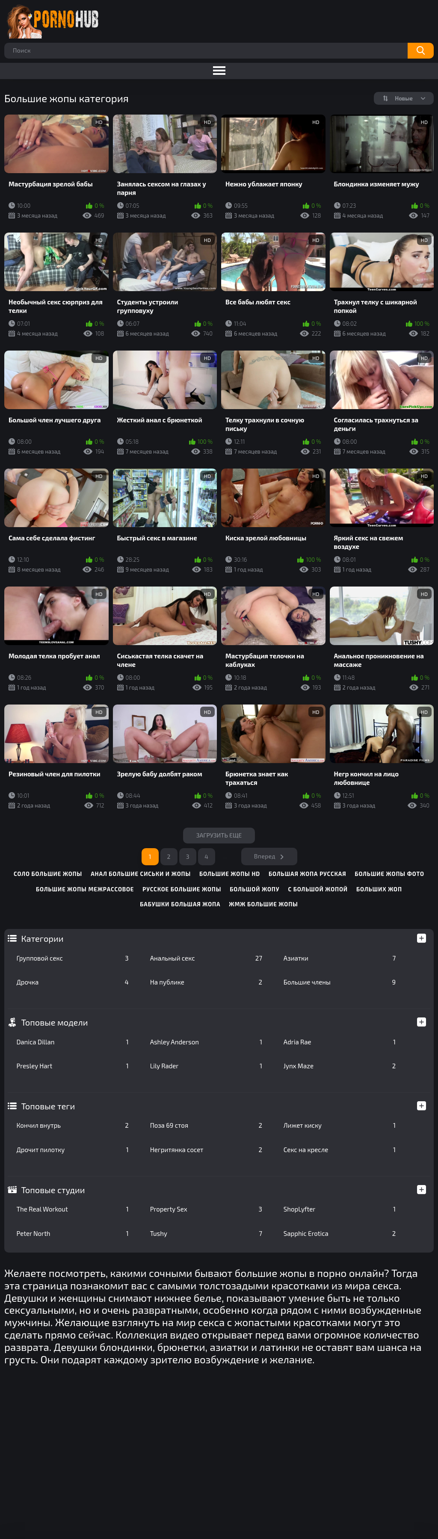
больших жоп (379, 889)
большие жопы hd (229, 873)
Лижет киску (340, 1125)
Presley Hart (72, 1066)
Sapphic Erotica (340, 1233)
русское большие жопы (181, 889)
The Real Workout (72, 1209)
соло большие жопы (48, 873)
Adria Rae (340, 1042)
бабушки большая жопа (180, 904)
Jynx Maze (340, 1066)
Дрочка (72, 982)
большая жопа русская (307, 873)
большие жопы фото (389, 873)
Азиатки (340, 958)
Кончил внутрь (72, 1125)
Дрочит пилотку (72, 1149)
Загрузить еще (219, 835)
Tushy (206, 1233)
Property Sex (206, 1209)
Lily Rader (206, 1066)
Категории (42, 938)
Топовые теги (48, 1106)
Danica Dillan (72, 1042)
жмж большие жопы (263, 904)
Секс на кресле (340, 1149)
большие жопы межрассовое (85, 889)
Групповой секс (72, 958)
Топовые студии (53, 1190)
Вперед (264, 856)
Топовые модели (54, 1022)
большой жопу (254, 889)
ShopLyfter (340, 1209)
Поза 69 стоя (206, 1125)
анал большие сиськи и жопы (141, 873)
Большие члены (340, 982)
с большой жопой (318, 889)
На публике (206, 982)
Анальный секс (206, 958)
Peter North (72, 1233)
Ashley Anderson (206, 1042)
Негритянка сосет (206, 1149)
